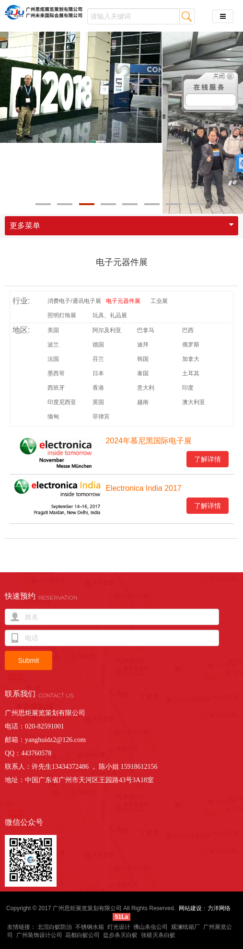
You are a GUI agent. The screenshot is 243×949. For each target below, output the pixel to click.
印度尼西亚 (61, 402)
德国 (98, 344)
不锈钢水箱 (89, 927)
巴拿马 (145, 330)
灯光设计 (118, 927)
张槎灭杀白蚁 (158, 935)
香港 (98, 387)
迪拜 (143, 344)
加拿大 (190, 359)
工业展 (159, 301)
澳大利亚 (193, 402)
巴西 (188, 330)
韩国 (143, 359)
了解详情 (207, 459)
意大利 (145, 387)
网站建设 (190, 908)
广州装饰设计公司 (39, 935)
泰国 (143, 373)
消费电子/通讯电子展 (74, 301)
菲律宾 (101, 416)
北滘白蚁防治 (54, 927)
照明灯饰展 (61, 315)
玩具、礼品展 (110, 315)
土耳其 (190, 373)
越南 (143, 402)
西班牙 (56, 387)
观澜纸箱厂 (185, 927)
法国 (53, 359)
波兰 (53, 344)
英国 (98, 402)
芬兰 (98, 359)
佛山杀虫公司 (150, 927)
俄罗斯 (190, 344)
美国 (53, 330)
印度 (188, 387)
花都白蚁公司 (82, 935)
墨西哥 (56, 373)
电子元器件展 (122, 262)
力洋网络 (219, 908)
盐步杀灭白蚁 (120, 935)
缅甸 (53, 416)
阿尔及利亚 (107, 330)
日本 (98, 373)
